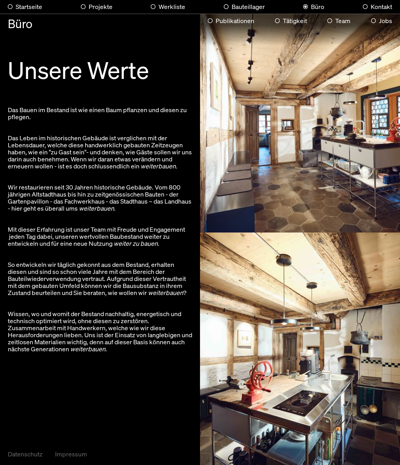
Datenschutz (25, 454)
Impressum (71, 454)
